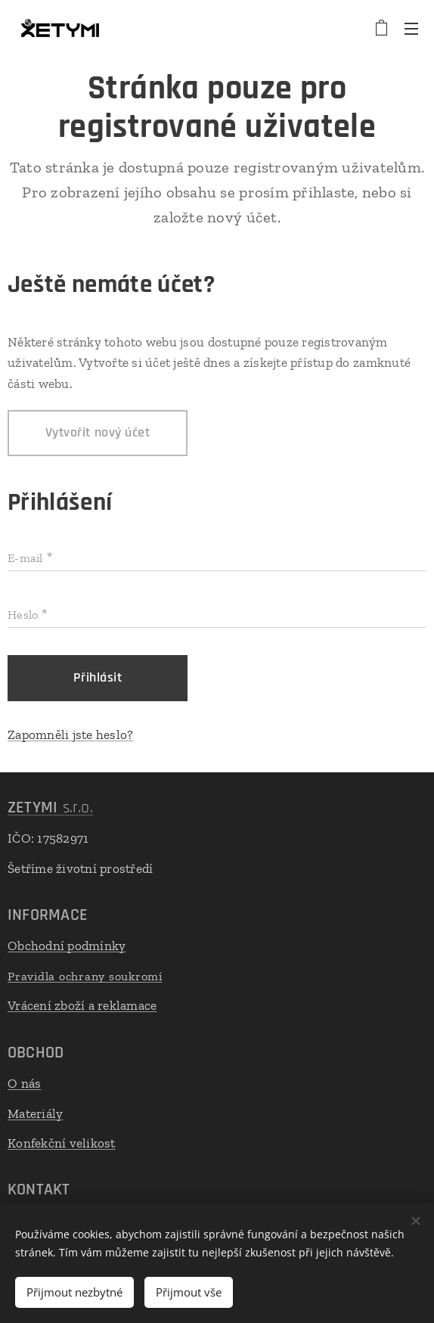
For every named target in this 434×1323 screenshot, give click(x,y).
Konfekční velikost (62, 1143)
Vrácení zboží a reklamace (82, 1006)
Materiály (35, 1113)
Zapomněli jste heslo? (70, 734)
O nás (24, 1083)
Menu (411, 29)
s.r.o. (50, 807)
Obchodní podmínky (67, 945)
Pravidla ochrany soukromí (85, 976)
